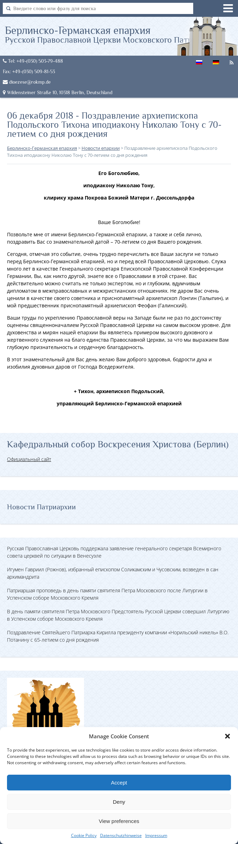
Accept (119, 783)
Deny (119, 802)
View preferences (119, 821)
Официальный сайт (29, 459)
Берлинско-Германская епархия (113, 34)
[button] (227, 736)
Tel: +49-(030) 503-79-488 (33, 60)
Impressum (156, 835)
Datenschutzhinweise (121, 835)
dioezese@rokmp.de (27, 81)
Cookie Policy (84, 835)
